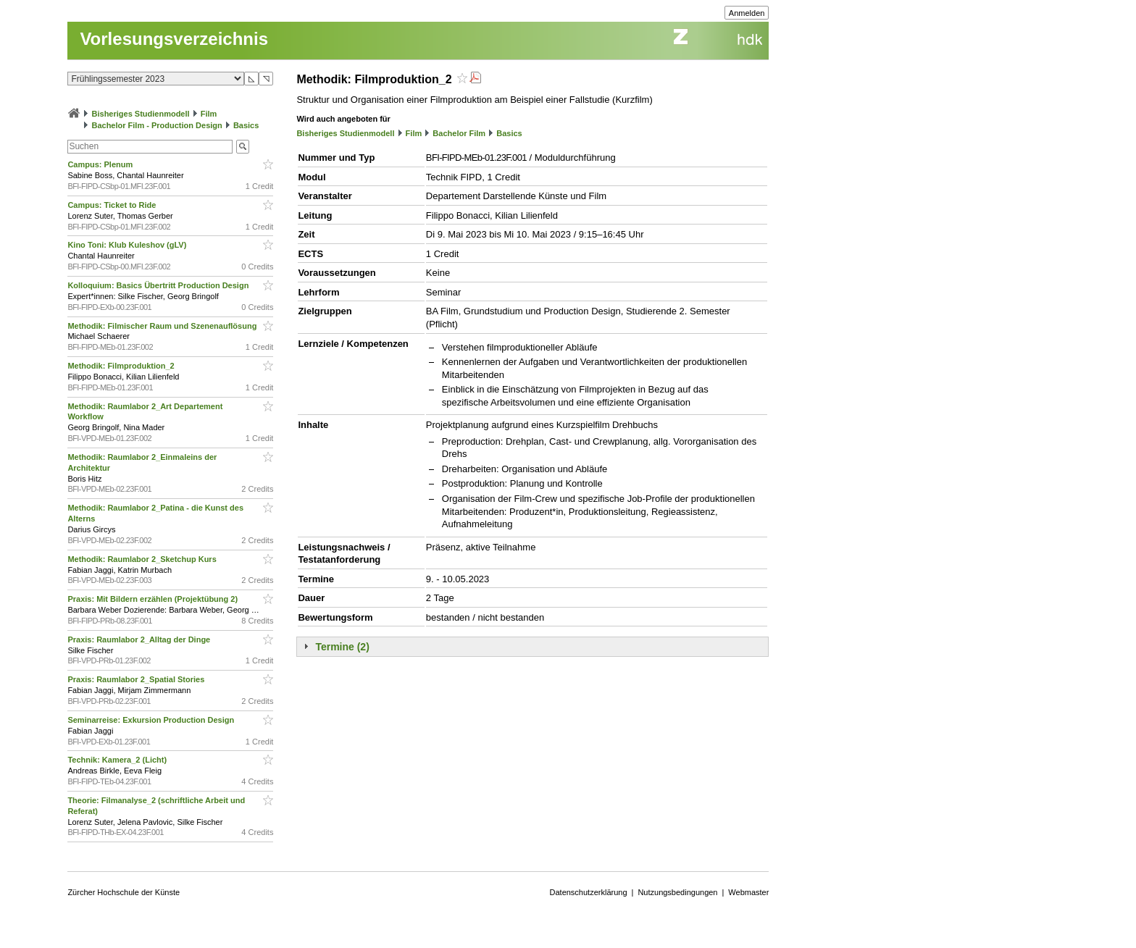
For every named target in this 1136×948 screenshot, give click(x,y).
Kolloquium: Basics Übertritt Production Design (159, 285)
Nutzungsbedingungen (677, 892)
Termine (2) (342, 647)
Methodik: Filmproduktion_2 (121, 365)
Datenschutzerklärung (588, 892)
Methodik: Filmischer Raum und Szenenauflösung (163, 326)
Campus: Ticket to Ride (112, 205)
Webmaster (748, 892)
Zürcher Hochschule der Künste (123, 892)
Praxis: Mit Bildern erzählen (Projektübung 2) (153, 599)
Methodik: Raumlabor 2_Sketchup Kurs (142, 559)
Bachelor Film (459, 133)
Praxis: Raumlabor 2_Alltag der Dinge (139, 639)
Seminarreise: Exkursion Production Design (151, 720)
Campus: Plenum (101, 164)
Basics (246, 125)
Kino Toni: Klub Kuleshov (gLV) (127, 244)
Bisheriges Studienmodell (141, 113)
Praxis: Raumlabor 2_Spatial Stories (136, 679)
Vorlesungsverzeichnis (174, 39)
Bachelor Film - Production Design (156, 125)
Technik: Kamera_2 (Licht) (118, 759)
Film (209, 113)
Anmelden (747, 13)
